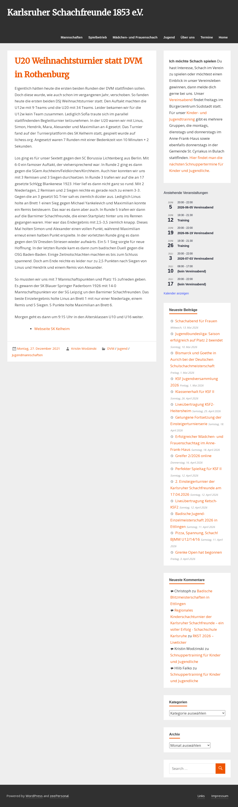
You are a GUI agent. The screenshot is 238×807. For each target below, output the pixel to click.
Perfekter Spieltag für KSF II (198, 468)
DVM (110, 348)
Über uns (188, 37)
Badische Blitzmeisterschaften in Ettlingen (191, 597)
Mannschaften (72, 37)
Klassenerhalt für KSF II (194, 391)
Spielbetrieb (97, 37)
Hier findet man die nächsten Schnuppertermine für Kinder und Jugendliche (196, 164)
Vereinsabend (181, 99)
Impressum (219, 796)
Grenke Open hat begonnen (198, 552)
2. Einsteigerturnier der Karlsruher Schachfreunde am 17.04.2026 (195, 488)
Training (183, 220)
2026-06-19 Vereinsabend (195, 233)
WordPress (34, 796)
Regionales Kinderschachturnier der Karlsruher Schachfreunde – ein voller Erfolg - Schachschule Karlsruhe (197, 623)
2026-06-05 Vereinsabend (195, 207)
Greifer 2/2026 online (193, 455)
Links (201, 796)
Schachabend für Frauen (196, 320)
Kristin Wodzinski (83, 348)
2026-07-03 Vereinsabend (195, 258)
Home (223, 37)
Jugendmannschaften (27, 355)
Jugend (169, 37)
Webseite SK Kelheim (52, 328)
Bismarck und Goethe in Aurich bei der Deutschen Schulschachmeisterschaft (193, 359)
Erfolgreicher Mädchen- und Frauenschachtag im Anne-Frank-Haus (196, 443)
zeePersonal (59, 796)
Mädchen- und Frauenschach (135, 37)
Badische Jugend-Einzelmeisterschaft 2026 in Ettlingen (193, 520)
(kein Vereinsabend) (191, 271)
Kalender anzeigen (176, 293)
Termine (206, 37)
